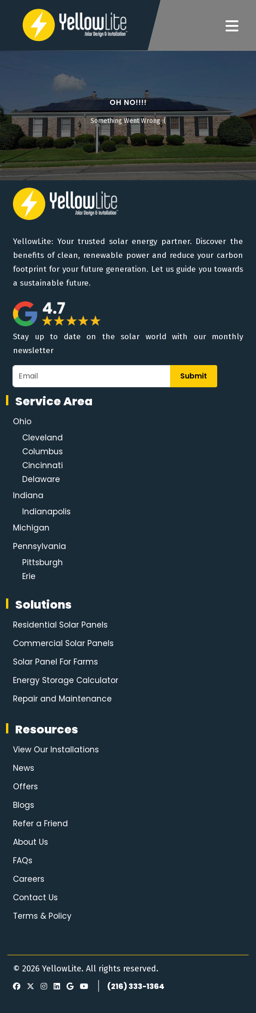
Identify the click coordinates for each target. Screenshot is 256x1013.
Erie (29, 576)
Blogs (23, 805)
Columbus (42, 451)
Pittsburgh (42, 562)
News (23, 768)
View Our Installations (56, 749)
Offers (25, 786)
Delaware (41, 479)
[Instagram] (42, 986)
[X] (29, 986)
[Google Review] (68, 986)
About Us (30, 842)
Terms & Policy (42, 915)
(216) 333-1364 (136, 986)
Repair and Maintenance (62, 698)
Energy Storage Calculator (65, 680)
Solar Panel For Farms (55, 661)
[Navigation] (232, 26)
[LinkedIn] (55, 986)
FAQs (22, 860)
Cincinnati (42, 465)
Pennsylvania (39, 546)
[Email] (91, 376)
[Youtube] (82, 986)
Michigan (31, 527)
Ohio (22, 421)
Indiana (28, 495)
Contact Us (35, 897)
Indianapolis (46, 511)
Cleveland (42, 437)
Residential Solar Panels (60, 624)
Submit (193, 376)
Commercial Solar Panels (63, 643)
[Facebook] (16, 986)
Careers (28, 879)
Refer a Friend (40, 823)
